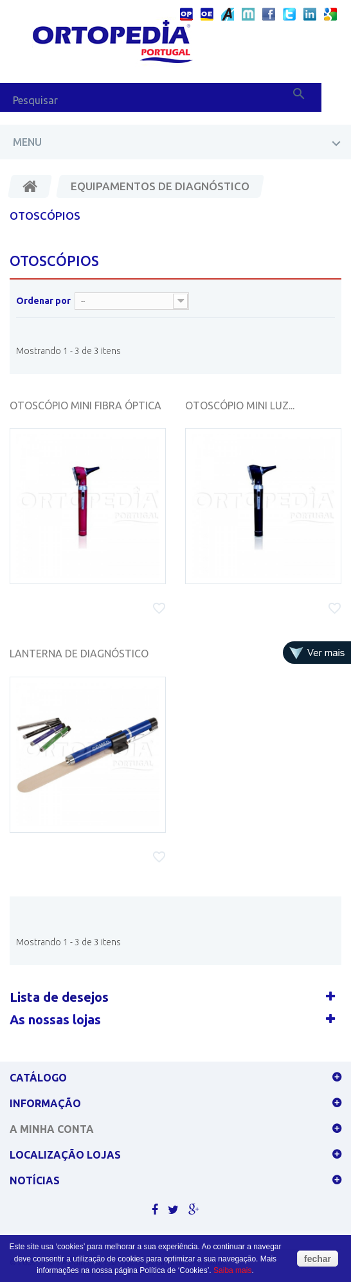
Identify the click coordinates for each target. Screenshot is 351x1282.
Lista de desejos (59, 997)
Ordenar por (43, 301)
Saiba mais (232, 1270)
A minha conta (52, 1129)
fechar (317, 1259)
